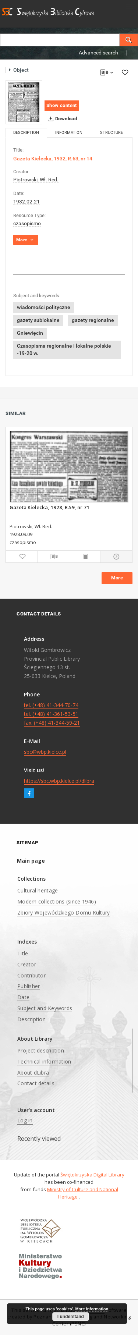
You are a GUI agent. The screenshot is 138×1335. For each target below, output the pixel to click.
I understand (70, 1316)
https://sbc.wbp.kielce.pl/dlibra (59, 780)
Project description (40, 1050)
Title (22, 953)
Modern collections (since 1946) (56, 901)
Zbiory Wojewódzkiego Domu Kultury (63, 912)
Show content (61, 105)
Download (61, 119)
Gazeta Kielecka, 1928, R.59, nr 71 (49, 507)
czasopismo (27, 223)
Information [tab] (68, 132)
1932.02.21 (26, 202)
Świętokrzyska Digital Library (92, 1174)
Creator (26, 964)
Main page (31, 860)
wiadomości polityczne (43, 307)
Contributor (31, 975)
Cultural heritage (37, 890)
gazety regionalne (93, 320)
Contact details (35, 1083)
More (117, 577)
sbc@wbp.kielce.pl (45, 751)
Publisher (28, 986)
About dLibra (33, 1072)
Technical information (44, 1061)
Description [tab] (26, 132)
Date (23, 997)
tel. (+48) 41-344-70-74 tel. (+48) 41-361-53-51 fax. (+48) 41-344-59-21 (52, 714)
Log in (25, 1120)
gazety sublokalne (38, 320)
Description (31, 1019)
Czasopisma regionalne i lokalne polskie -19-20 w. (64, 349)
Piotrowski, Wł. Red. (36, 179)
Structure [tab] (111, 132)
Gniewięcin (30, 333)
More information (91, 1309)
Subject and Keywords (44, 1008)
